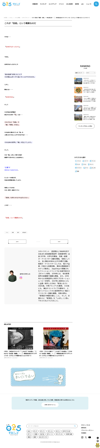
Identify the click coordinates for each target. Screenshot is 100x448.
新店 (29, 437)
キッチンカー (60, 434)
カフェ (84, 164)
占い (82, 4)
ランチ (78, 164)
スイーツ (86, 161)
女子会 (42, 434)
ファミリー (79, 167)
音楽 (78, 171)
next (59, 241)
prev (17, 241)
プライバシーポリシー (87, 430)
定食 (36, 434)
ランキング (43, 4)
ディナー (92, 164)
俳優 (13, 232)
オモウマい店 (66, 431)
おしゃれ (93, 167)
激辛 (35, 437)
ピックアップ (52, 4)
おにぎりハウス (43, 437)
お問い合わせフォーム (50, 404)
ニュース (88, 4)
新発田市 (24, 232)
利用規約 (83, 433)
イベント (61, 4)
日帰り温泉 (69, 434)
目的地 (77, 4)
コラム (7, 232)
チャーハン (50, 434)
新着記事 (35, 4)
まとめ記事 (69, 4)
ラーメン (93, 161)
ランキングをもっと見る (85, 126)
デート (86, 167)
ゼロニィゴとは (85, 425)
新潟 (18, 232)
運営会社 (83, 427)
